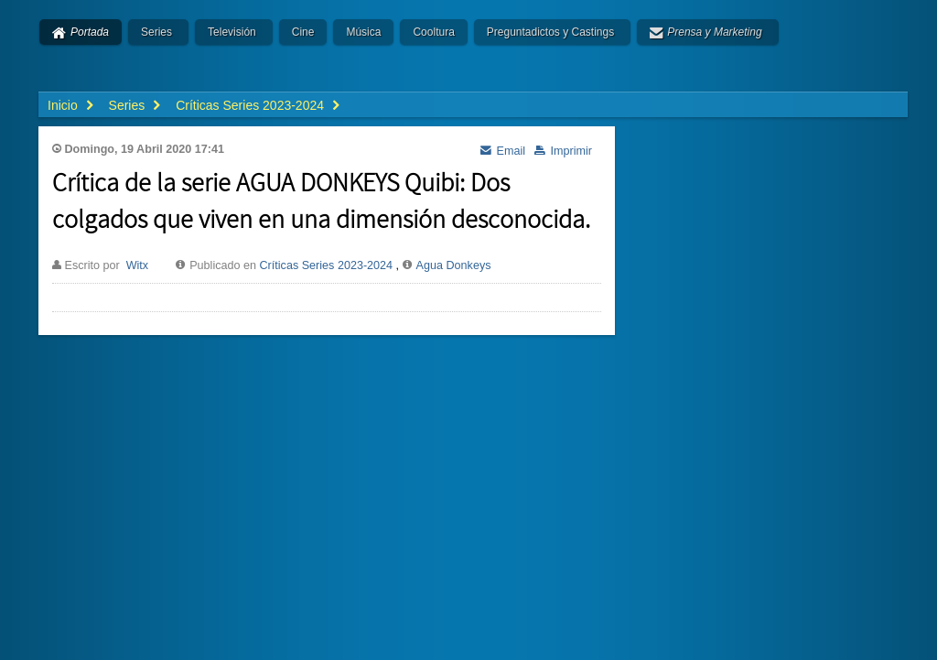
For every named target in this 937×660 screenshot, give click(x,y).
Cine (303, 32)
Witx (137, 265)
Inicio (63, 105)
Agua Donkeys (453, 265)
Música (363, 32)
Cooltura (433, 32)
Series (156, 32)
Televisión (232, 32)
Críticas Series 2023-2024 (326, 265)
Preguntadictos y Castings (550, 32)
